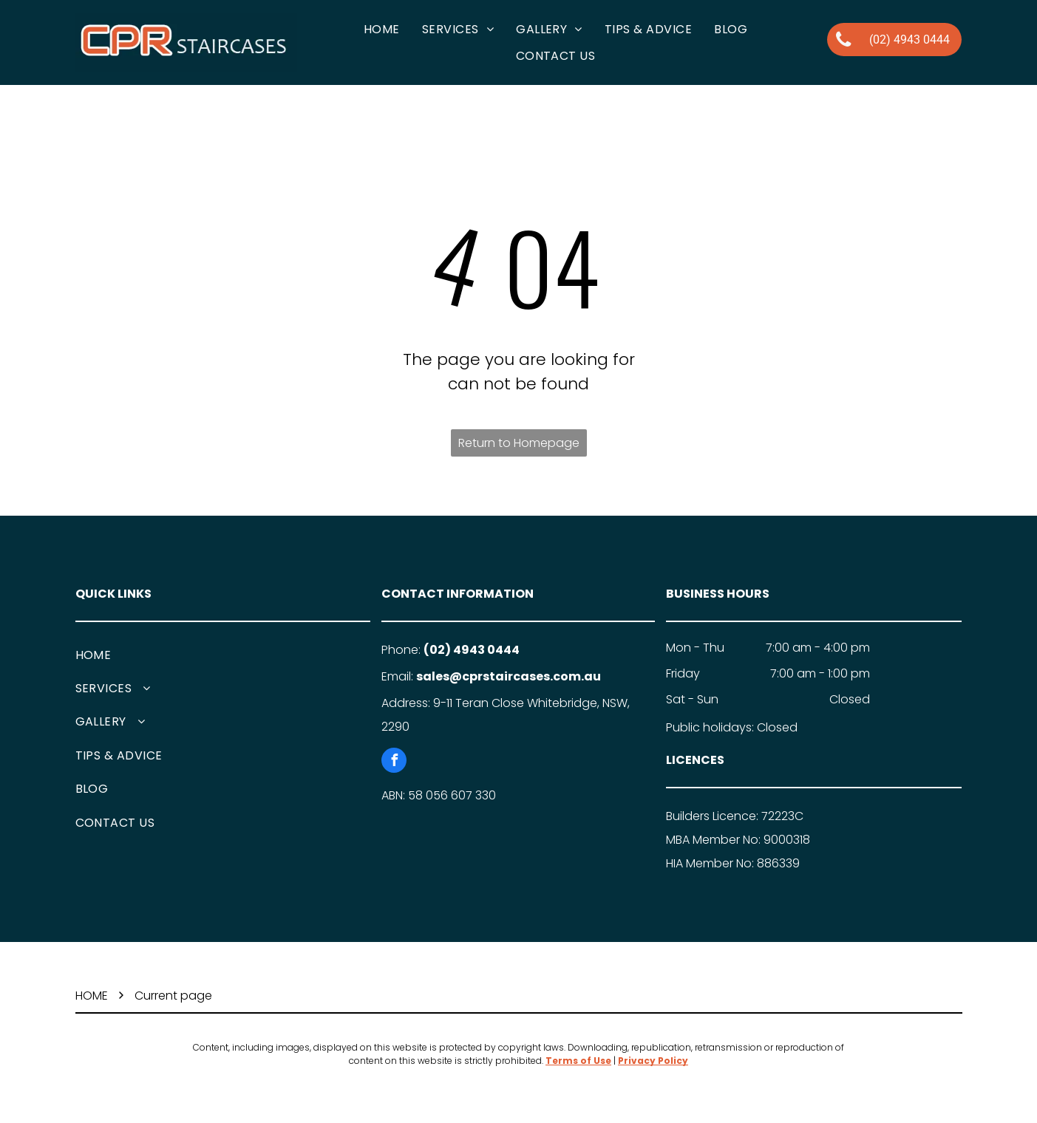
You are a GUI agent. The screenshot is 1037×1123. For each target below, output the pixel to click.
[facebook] (394, 762)
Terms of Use (578, 1060)
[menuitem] (382, 29)
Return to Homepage (518, 442)
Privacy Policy (653, 1060)
